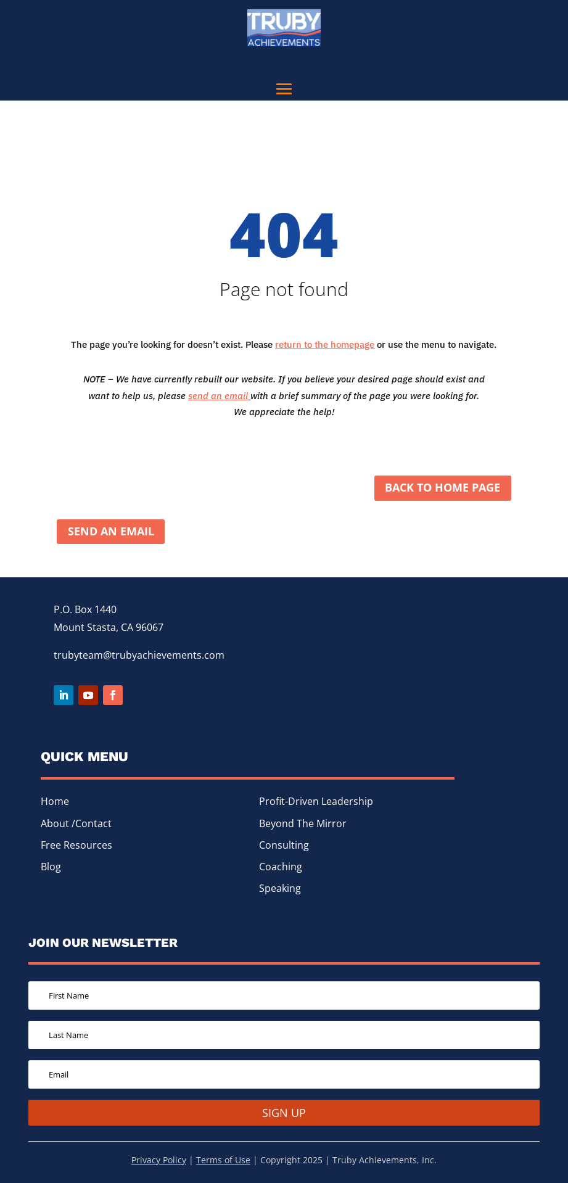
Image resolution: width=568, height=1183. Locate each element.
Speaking (280, 889)
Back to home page (442, 488)
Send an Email (111, 532)
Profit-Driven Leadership (316, 802)
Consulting (284, 846)
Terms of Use (223, 1161)
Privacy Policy (158, 1161)
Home (55, 802)
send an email (218, 396)
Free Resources (76, 846)
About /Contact (76, 824)
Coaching (280, 868)
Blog (51, 868)
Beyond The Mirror (303, 824)
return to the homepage (324, 344)
